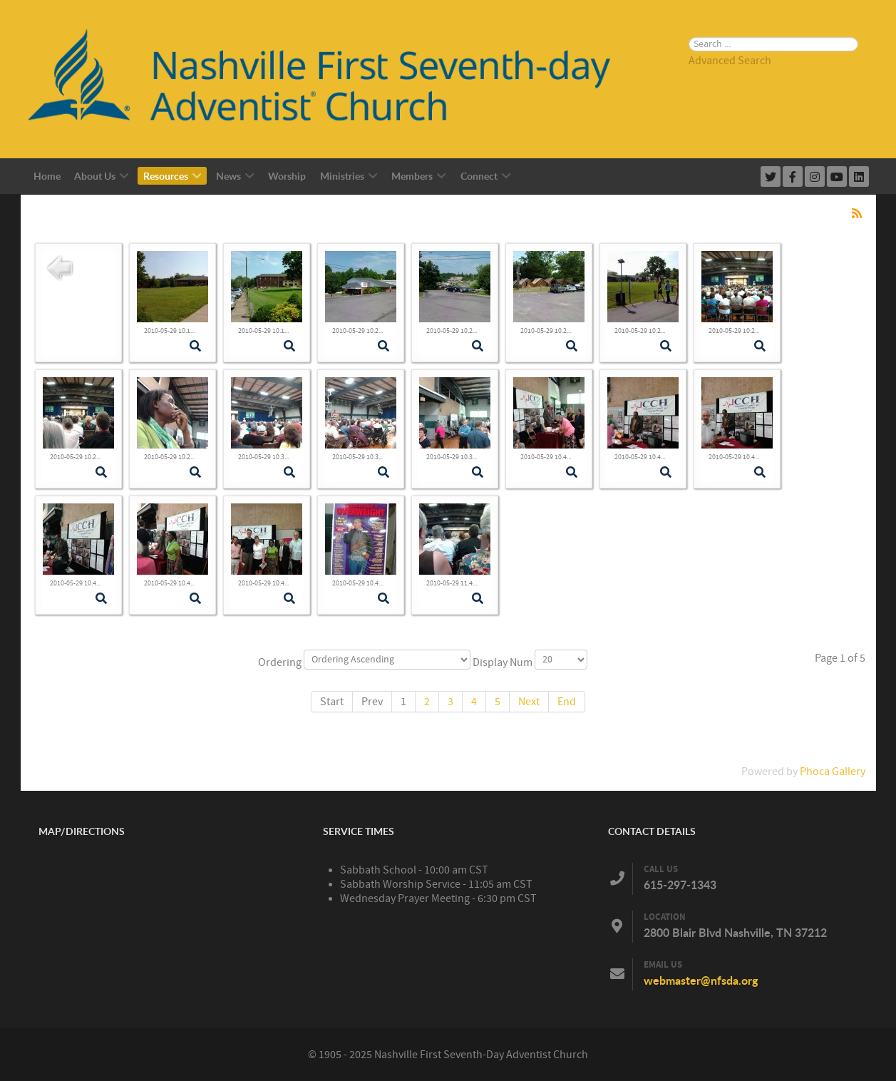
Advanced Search (730, 60)
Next (529, 701)
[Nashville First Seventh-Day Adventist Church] (335, 78)
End (566, 701)
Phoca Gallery (832, 771)
